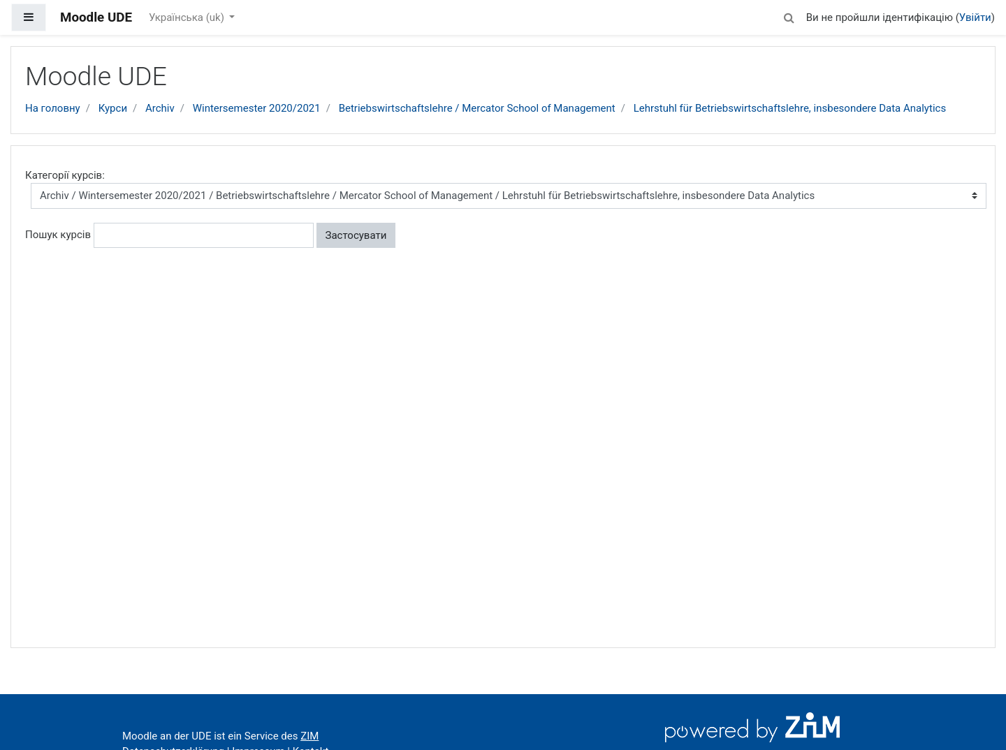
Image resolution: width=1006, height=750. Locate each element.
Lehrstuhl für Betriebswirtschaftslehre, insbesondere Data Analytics (790, 108)
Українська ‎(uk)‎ (188, 17)
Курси (113, 108)
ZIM (309, 736)
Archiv (160, 108)
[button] (789, 16)
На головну (52, 108)
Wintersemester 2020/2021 (257, 108)
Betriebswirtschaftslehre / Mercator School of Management (477, 108)
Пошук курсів (58, 234)
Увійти (975, 17)
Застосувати (356, 235)
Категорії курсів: (65, 175)
